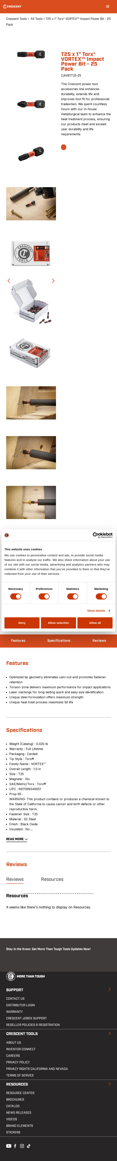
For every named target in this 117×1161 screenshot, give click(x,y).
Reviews (99, 641)
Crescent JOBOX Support (26, 1018)
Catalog (13, 1106)
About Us (13, 1042)
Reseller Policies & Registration (33, 1025)
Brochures (15, 1099)
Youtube (7, 1145)
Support (14, 990)
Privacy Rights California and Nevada (37, 1069)
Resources (52, 879)
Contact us (15, 998)
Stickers (13, 1132)
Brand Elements (19, 1125)
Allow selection (58, 622)
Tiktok (28, 1145)
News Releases (18, 1112)
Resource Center (20, 1093)
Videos (11, 1119)
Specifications (58, 641)
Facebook (14, 1145)
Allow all (95, 622)
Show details (96, 610)
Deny (21, 622)
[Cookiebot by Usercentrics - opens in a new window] (96, 535)
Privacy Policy (18, 1062)
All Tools (36, 18)
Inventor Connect (21, 1049)
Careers (13, 1055)
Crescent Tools (16, 18)
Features (18, 641)
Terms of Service (20, 1075)
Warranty (14, 1011)
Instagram (21, 1145)
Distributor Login (20, 1005)
